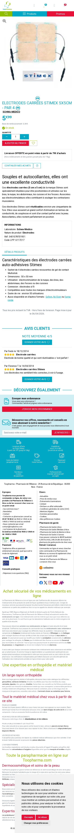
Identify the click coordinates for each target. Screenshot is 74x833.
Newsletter (7, 512)
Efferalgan (54, 633)
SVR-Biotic (5, 779)
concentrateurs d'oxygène (21, 749)
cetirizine (67, 638)
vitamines (52, 645)
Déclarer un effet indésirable (50, 506)
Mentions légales (46, 512)
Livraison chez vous (47, 562)
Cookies (43, 517)
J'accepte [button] (28, 817)
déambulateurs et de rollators (36, 719)
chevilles (29, 684)
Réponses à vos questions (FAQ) (15, 573)
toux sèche (61, 635)
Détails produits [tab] (14, 252)
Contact (5, 514)
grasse (4, 638)
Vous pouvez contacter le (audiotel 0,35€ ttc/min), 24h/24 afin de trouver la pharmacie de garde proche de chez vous (55, 539)
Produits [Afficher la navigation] (35, 13)
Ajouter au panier (15, 143)
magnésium (19, 645)
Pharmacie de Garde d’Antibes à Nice (54, 530)
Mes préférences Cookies (49, 519)
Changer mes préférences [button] (36, 823)
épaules (13, 684)
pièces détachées (39, 740)
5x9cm (49, 296)
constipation (46, 638)
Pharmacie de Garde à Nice (50, 527)
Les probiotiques (8, 815)
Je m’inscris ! (61, 432)
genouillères (6, 682)
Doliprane (16, 633)
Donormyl (65, 640)
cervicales (5, 684)
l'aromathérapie (7, 794)
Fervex (26, 640)
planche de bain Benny (60, 726)
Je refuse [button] (42, 817)
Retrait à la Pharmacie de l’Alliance (53, 559)
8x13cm (57, 296)
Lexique (42, 504)
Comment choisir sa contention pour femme (54, 691)
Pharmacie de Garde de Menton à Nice (54, 532)
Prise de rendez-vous (48, 499)
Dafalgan (66, 633)
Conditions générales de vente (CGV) (54, 509)
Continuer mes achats (18, 165)
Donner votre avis (37, 342)
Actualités (43, 496)
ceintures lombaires (19, 682)
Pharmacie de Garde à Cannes (51, 535)
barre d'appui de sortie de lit (54, 710)
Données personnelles (48, 514)
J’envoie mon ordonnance (37, 409)
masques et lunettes (57, 749)
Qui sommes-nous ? (10, 509)
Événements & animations (50, 501)
